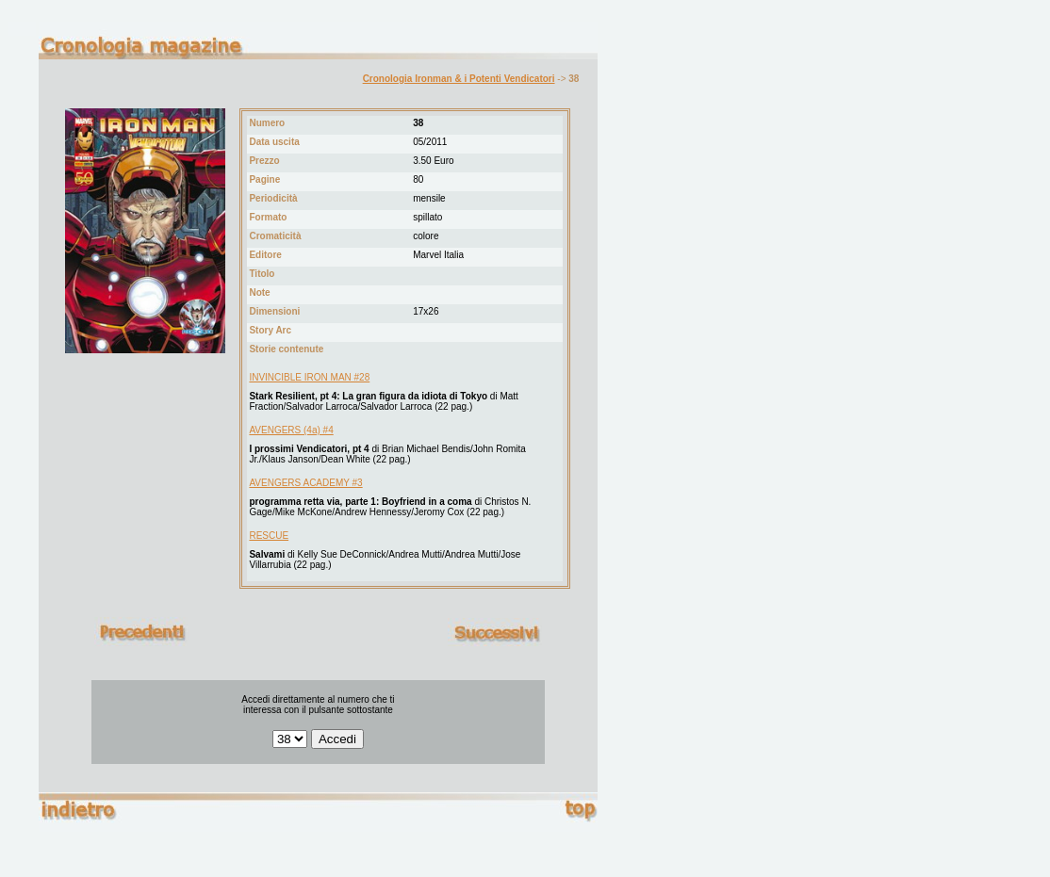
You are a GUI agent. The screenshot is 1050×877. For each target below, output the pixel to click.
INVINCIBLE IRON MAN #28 (309, 377)
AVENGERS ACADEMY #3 (305, 483)
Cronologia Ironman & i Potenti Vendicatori (459, 78)
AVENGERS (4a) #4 (291, 430)
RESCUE (268, 535)
